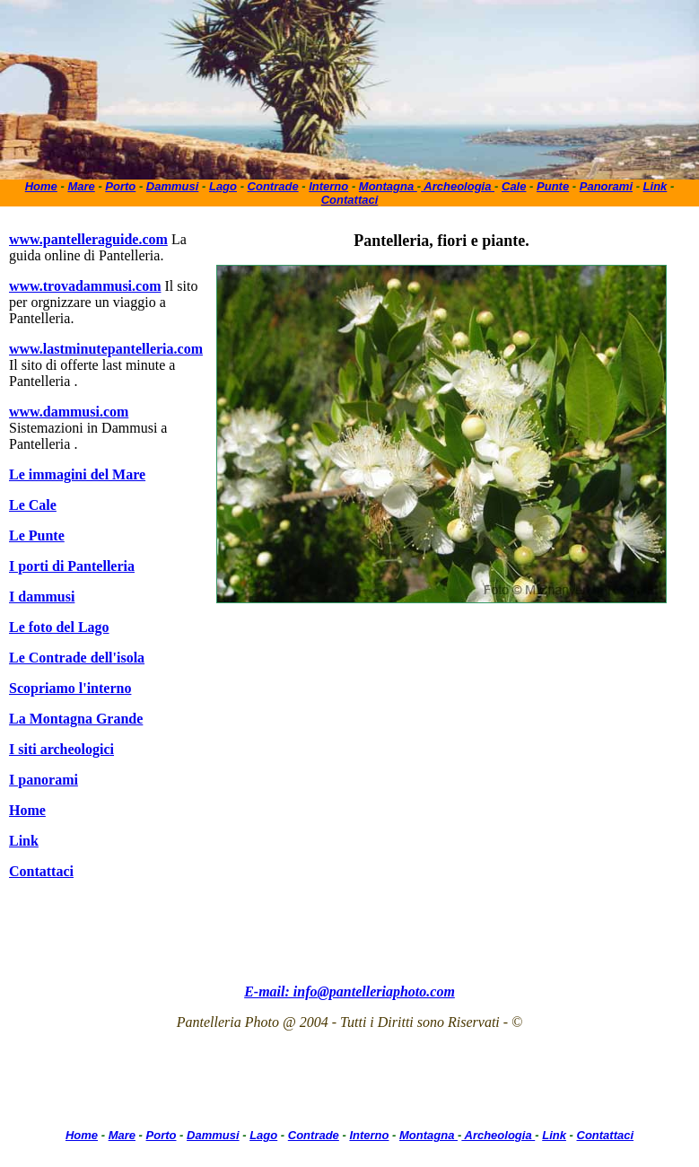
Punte (553, 186)
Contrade (273, 186)
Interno (328, 186)
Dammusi (172, 186)
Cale (514, 186)
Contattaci (350, 199)
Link (655, 186)
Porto (120, 186)
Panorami (606, 186)
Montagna (388, 186)
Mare (80, 186)
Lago (223, 186)
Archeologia (457, 186)
